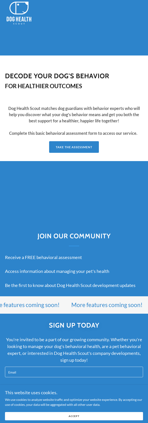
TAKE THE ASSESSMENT (74, 147)
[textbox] (74, 372)
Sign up (74, 388)
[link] (19, 3)
